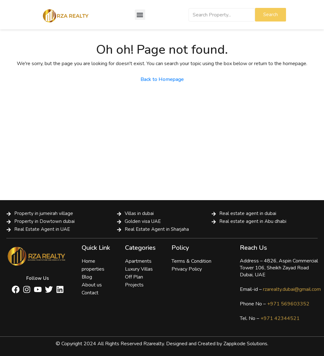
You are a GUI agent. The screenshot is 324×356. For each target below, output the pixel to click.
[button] (140, 14)
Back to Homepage (162, 79)
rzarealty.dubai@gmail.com (292, 289)
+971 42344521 (279, 318)
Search (270, 14)
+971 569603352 (288, 303)
